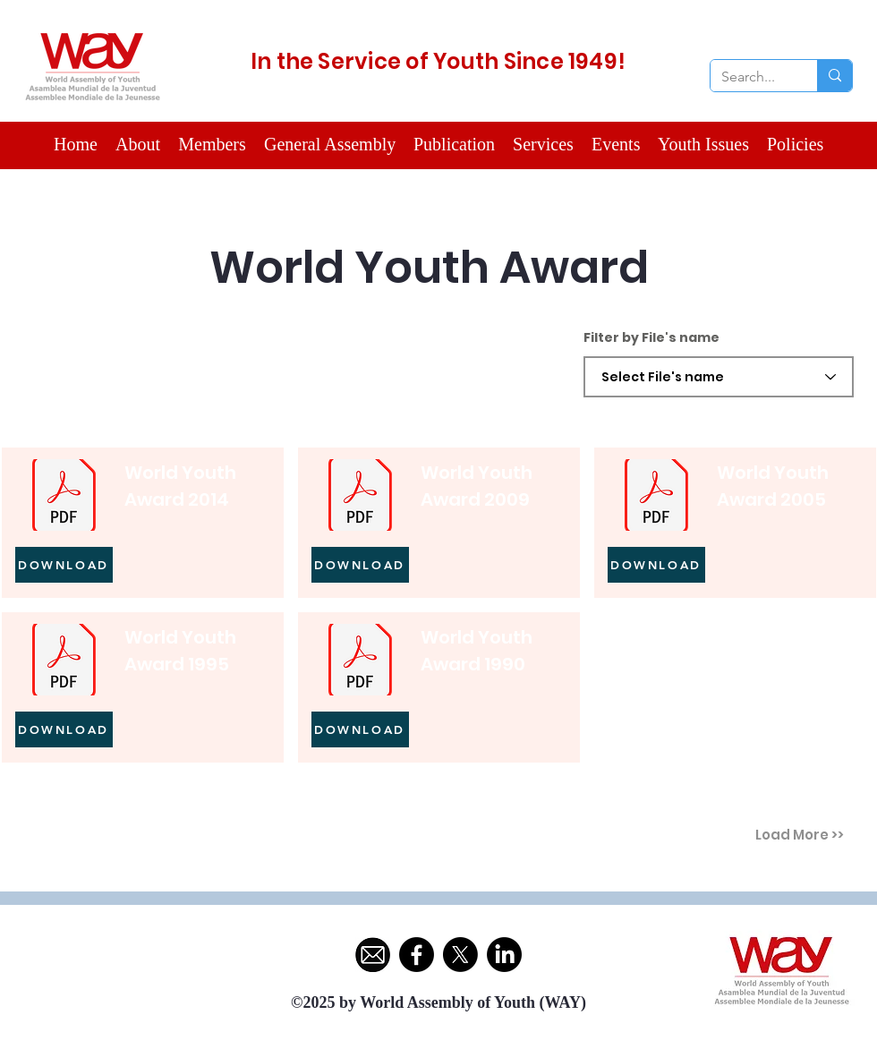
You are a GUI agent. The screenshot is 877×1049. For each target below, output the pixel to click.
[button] (212, 144)
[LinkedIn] (504, 954)
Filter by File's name (651, 337)
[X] (460, 954)
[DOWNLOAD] (64, 565)
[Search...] (750, 77)
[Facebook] (416, 954)
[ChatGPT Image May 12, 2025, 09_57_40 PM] (372, 954)
